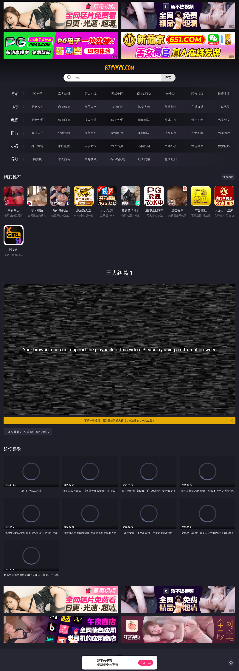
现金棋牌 (197, 94)
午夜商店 (64, 159)
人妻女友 (91, 146)
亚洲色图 (64, 133)
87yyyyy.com (119, 68)
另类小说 (171, 146)
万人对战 (91, 94)
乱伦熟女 (197, 120)
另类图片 (224, 133)
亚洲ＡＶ (37, 107)
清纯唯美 (171, 133)
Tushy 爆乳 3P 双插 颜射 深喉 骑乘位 (27, 431)
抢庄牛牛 (224, 94)
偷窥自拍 (37, 133)
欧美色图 (91, 133)
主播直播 (197, 107)
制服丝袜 (144, 120)
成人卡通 (91, 120)
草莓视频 (91, 159)
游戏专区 (117, 94)
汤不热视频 (117, 159)
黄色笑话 (197, 146)
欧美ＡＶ (91, 107)
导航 (14, 158)
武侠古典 (117, 146)
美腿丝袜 (144, 133)
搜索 (168, 78)
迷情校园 (144, 146)
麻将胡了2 (144, 94)
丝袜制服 (171, 107)
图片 (14, 132)
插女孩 (37, 159)
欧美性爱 (117, 120)
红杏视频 (144, 159)
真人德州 (64, 94)
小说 (14, 145)
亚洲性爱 (37, 120)
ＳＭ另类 (224, 107)
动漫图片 (117, 133)
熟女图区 (197, 133)
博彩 (14, 93)
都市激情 (37, 146)
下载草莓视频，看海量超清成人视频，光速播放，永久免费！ (159, 420)
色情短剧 (171, 159)
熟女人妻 (144, 107)
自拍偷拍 (64, 107)
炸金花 (170, 94)
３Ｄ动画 (117, 107)
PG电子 (37, 94)
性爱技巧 (224, 146)
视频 (14, 106)
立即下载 (145, 662)
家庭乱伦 (64, 146)
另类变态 (224, 120)
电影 (14, 119)
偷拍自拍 (64, 120)
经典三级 (171, 120)
